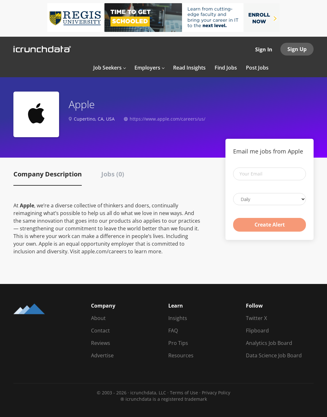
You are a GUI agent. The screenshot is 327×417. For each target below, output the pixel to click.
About (98, 318)
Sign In (263, 49)
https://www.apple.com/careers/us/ (167, 119)
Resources (181, 355)
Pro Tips (178, 342)
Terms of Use (184, 393)
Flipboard (257, 330)
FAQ (173, 330)
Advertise (102, 355)
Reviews (100, 342)
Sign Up (297, 49)
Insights (177, 318)
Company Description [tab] (47, 174)
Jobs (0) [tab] (112, 174)
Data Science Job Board (274, 355)
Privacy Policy (216, 393)
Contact (100, 330)
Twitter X (256, 318)
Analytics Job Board (269, 342)
